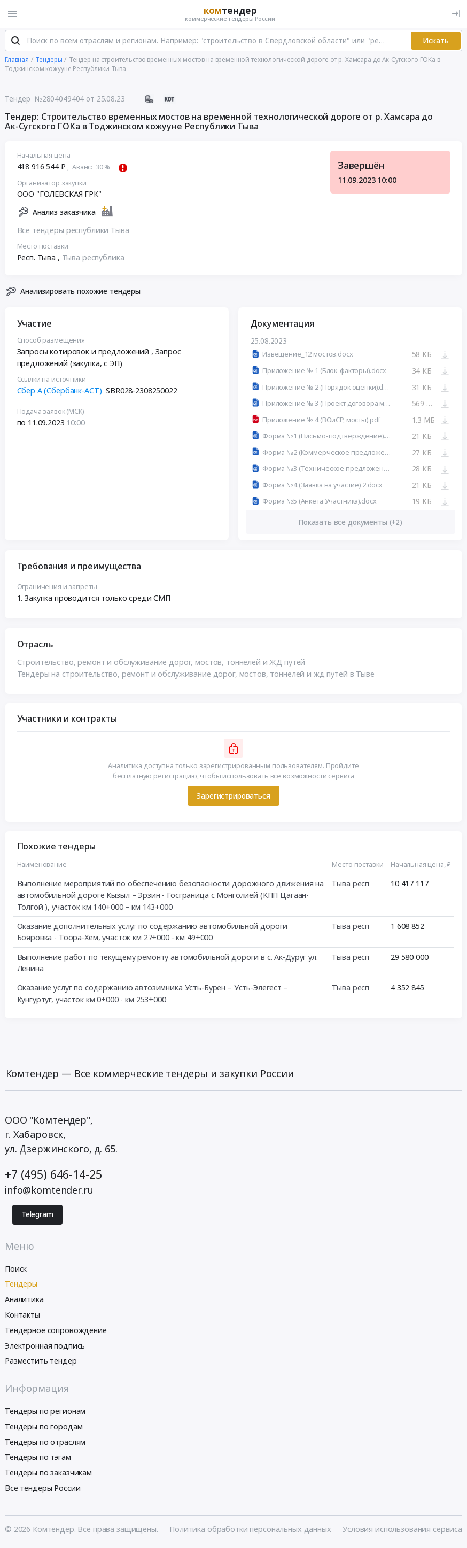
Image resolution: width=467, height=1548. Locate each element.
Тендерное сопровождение (56, 1331)
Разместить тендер (41, 1362)
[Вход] (456, 13)
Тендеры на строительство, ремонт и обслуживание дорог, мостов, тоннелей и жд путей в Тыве (196, 675)
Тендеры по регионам (45, 1412)
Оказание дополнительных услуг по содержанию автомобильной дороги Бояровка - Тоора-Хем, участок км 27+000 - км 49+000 (152, 933)
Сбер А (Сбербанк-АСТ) (59, 391)
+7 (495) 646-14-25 (53, 1175)
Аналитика (24, 1300)
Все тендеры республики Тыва (73, 231)
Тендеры (21, 1285)
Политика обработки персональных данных (250, 1530)
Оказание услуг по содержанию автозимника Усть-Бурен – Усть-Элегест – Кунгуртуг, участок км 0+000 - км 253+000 (152, 995)
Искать (436, 42)
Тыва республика (93, 258)
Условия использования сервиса (402, 1530)
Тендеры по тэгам (38, 1458)
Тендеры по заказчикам (48, 1473)
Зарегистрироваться (233, 797)
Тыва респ (350, 885)
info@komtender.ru (49, 1191)
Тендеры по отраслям (45, 1443)
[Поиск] (15, 42)
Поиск (16, 1270)
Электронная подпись (45, 1347)
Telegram (37, 1215)
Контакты (22, 1316)
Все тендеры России (42, 1489)
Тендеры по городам (43, 1427)
